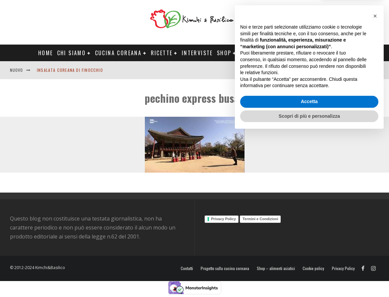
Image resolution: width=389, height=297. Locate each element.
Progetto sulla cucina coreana (225, 268)
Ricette (162, 53)
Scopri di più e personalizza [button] (309, 278)
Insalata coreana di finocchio (70, 70)
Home (45, 53)
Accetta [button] (309, 264)
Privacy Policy (223, 219)
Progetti (254, 53)
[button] (375, 179)
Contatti (357, 70)
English (331, 70)
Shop (224, 53)
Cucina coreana (118, 53)
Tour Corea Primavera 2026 (312, 53)
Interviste (197, 53)
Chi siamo (71, 53)
